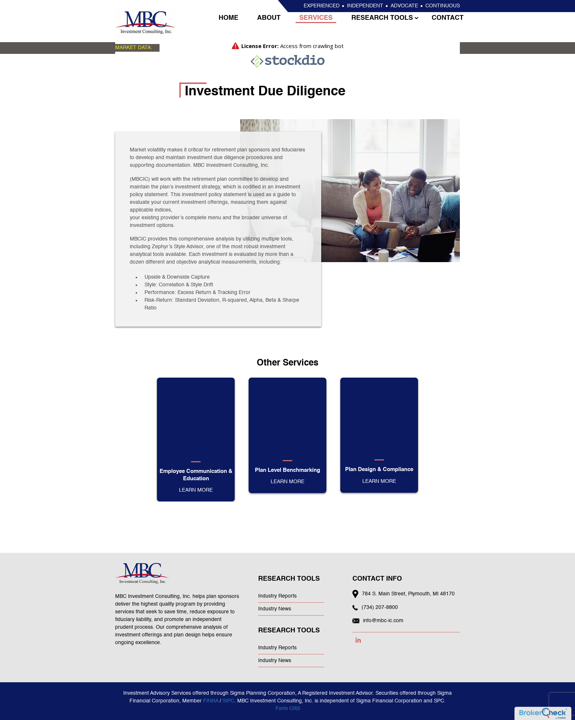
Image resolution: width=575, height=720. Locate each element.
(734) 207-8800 (380, 607)
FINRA (210, 701)
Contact (443, 26)
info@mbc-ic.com (383, 620)
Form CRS (287, 708)
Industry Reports (277, 596)
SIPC (228, 701)
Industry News (274, 608)
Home (228, 26)
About (267, 26)
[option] (196, 440)
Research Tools (378, 26)
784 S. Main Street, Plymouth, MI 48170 (408, 593)
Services (313, 26)
